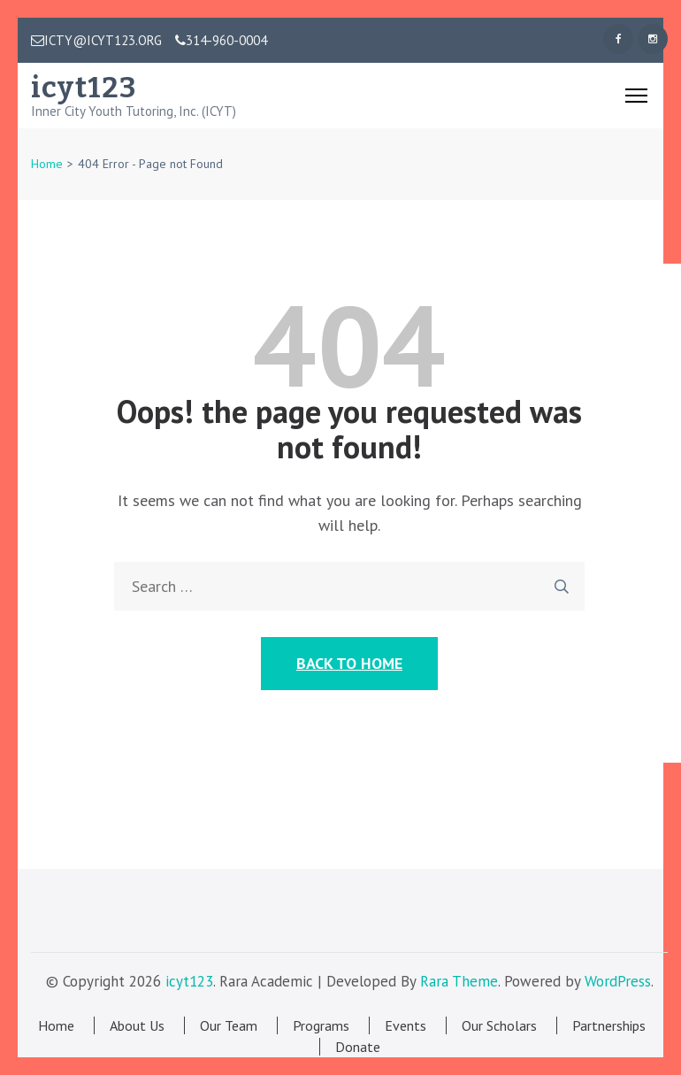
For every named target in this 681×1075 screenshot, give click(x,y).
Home (56, 1025)
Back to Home (349, 663)
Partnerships (609, 1025)
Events (405, 1025)
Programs (321, 1025)
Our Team (228, 1025)
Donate (357, 1047)
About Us (137, 1025)
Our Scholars (499, 1025)
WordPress (618, 981)
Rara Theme (459, 981)
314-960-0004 (221, 41)
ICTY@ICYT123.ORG (96, 41)
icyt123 (83, 87)
